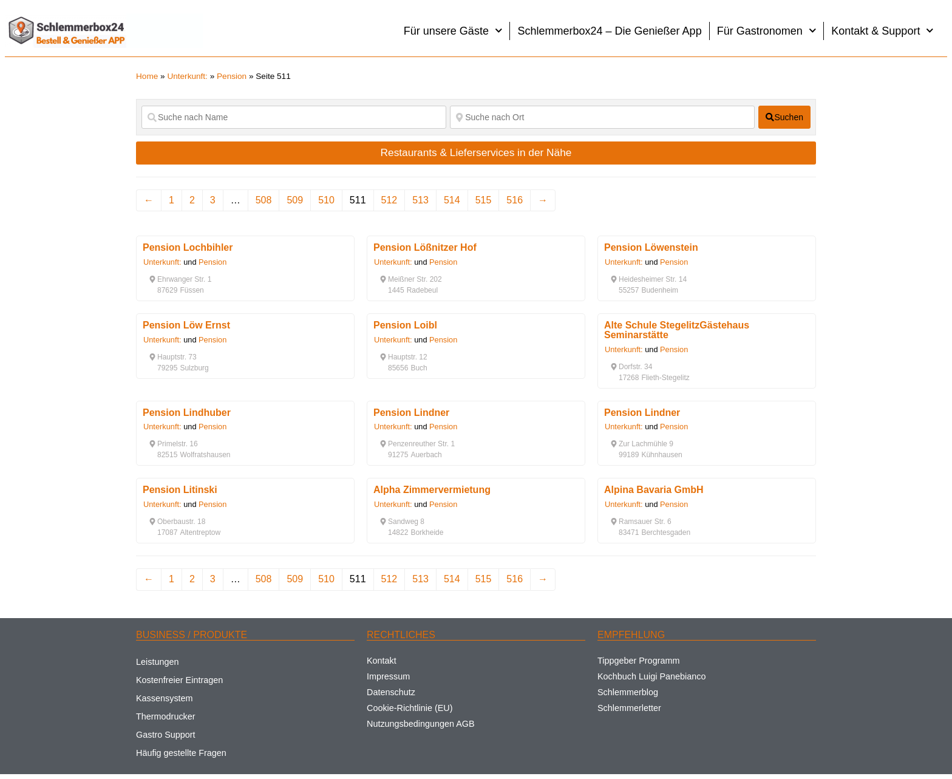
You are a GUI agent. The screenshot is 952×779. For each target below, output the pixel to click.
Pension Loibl (405, 325)
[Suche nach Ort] (602, 117)
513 (420, 200)
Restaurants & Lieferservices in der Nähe (476, 152)
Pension (231, 76)
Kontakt (381, 660)
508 (264, 200)
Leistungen (157, 662)
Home (147, 76)
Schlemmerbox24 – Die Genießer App (609, 31)
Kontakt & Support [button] (882, 31)
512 (389, 200)
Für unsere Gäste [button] (453, 31)
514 (452, 200)
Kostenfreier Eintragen (179, 680)
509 (295, 200)
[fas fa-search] (784, 117)
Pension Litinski (180, 490)
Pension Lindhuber (187, 412)
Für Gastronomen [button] (767, 31)
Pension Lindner (411, 412)
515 (483, 200)
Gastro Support (165, 735)
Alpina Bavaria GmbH (654, 490)
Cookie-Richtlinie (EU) (410, 708)
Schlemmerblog (627, 692)
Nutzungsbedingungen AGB (421, 724)
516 (514, 200)
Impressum (388, 676)
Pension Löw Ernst (186, 325)
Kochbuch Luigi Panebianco (651, 676)
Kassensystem (164, 698)
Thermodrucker (165, 716)
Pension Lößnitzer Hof (425, 247)
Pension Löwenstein (651, 247)
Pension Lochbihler (188, 247)
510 (326, 200)
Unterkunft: (187, 76)
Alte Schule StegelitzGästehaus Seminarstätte (676, 330)
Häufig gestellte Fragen (181, 753)
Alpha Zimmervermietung (432, 490)
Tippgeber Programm (638, 660)
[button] (180, 279)
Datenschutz (391, 692)
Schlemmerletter (629, 708)
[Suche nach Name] (293, 117)
